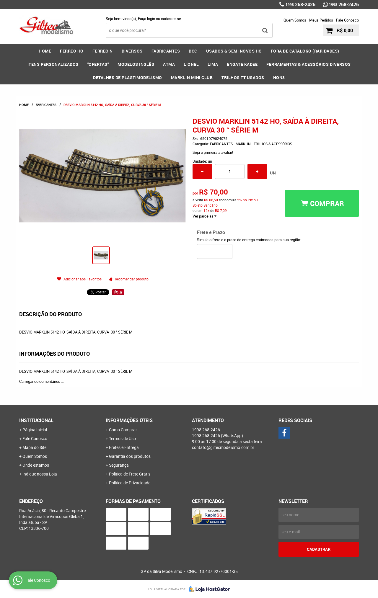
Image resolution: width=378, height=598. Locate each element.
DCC (193, 51)
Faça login (146, 18)
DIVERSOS (132, 51)
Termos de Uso (122, 438)
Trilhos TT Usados (242, 77)
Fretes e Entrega (124, 447)
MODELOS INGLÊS (136, 64)
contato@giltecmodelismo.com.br (223, 447)
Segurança (119, 465)
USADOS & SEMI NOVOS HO (234, 51)
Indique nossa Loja (39, 474)
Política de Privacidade (129, 483)
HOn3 (279, 77)
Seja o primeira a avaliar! (213, 152)
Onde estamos (35, 465)
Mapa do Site (34, 447)
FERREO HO (72, 51)
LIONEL (191, 64)
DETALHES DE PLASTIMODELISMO (127, 77)
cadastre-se (171, 18)
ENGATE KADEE (242, 64)
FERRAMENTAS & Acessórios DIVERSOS (308, 64)
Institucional (36, 420)
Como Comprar (123, 429)
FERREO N (102, 51)
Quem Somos (295, 20)
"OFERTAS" (98, 64)
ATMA (169, 64)
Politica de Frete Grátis (129, 474)
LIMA (213, 64)
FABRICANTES (165, 51)
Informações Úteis (129, 420)
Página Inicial (34, 429)
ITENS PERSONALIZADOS (53, 64)
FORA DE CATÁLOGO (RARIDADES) (305, 51)
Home (45, 51)
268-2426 (300, 4)
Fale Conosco (347, 20)
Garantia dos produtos (130, 456)
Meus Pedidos (321, 20)
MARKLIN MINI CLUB (192, 77)
